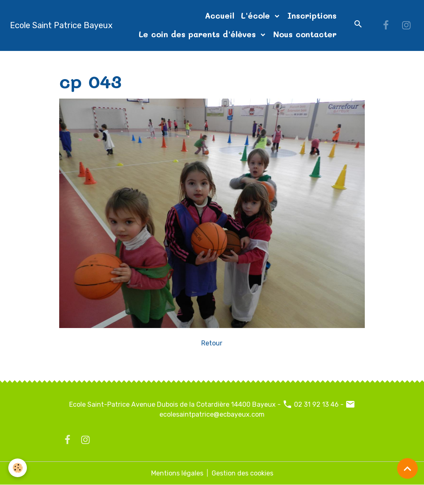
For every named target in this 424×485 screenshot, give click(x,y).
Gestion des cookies (242, 473)
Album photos (113, 61)
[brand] (61, 25)
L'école (257, 15)
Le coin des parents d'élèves (199, 34)
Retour (211, 343)
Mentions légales (177, 473)
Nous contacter (305, 34)
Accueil (219, 15)
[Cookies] (17, 467)
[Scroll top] (407, 468)
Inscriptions (312, 15)
